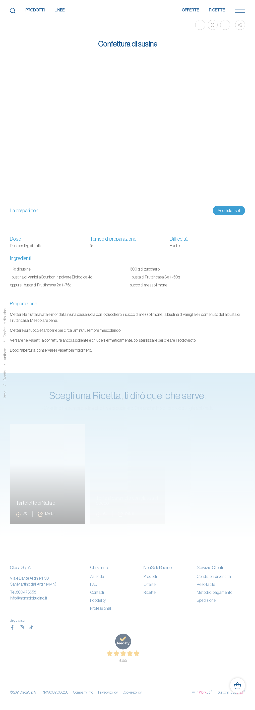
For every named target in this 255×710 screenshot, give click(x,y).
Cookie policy (132, 692)
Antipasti (5, 354)
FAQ (93, 584)
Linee (59, 10)
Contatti (97, 592)
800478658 (26, 592)
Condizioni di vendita (214, 576)
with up (202, 692)
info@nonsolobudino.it (28, 598)
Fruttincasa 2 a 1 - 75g (54, 285)
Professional (100, 608)
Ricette (217, 10)
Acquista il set (229, 210)
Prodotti (35, 10)
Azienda (97, 576)
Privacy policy (108, 692)
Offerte (190, 10)
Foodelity (98, 600)
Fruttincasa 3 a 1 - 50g (162, 277)
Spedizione (206, 600)
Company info (83, 692)
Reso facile (206, 584)
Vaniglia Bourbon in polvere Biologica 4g (60, 277)
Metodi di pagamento (214, 592)
